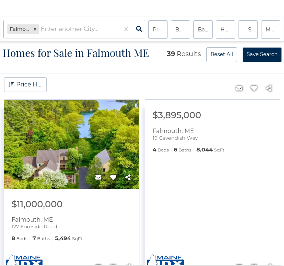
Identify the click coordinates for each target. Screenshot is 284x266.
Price (159, 29)
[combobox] (42, 29)
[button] (35, 29)
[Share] (128, 177)
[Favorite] (113, 177)
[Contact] (98, 177)
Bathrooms (205, 29)
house (227, 29)
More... (273, 29)
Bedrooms (182, 29)
